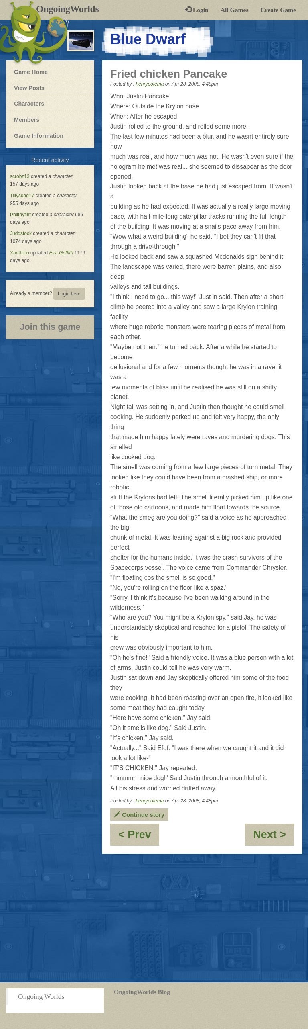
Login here (69, 294)
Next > (273, 837)
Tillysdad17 (22, 195)
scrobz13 (20, 176)
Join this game (50, 327)
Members (26, 120)
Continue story (139, 814)
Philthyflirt (20, 214)
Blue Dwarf (148, 39)
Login (197, 9)
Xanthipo (19, 253)
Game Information (38, 136)
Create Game (278, 9)
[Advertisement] (154, 918)
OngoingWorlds (70, 9)
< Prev (138, 837)
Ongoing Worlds (41, 996)
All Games (235, 9)
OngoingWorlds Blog (142, 991)
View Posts (29, 88)
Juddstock (21, 233)
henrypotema (150, 84)
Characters (29, 103)
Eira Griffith (61, 253)
